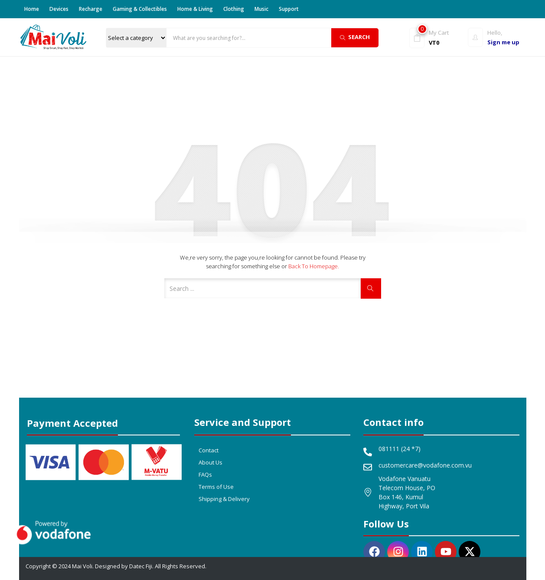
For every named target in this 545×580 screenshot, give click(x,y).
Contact (209, 450)
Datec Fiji (140, 566)
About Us (210, 462)
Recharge (90, 9)
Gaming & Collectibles (140, 9)
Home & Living (195, 9)
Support (289, 9)
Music (261, 9)
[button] (436, 37)
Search (355, 37)
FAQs (205, 474)
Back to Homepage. (313, 266)
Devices (59, 9)
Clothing (233, 9)
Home (31, 9)
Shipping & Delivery (224, 499)
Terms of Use (216, 487)
